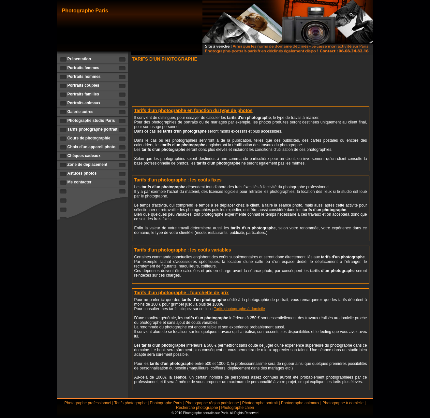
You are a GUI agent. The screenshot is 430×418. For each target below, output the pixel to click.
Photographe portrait (260, 403)
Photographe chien (237, 407)
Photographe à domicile (342, 403)
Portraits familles (83, 94)
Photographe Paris (85, 10)
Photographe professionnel (87, 403)
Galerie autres (80, 111)
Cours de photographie (89, 138)
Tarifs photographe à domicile (239, 309)
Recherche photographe (197, 407)
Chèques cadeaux (84, 155)
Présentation (79, 59)
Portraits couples (83, 85)
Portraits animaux (83, 103)
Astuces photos (82, 173)
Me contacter (79, 182)
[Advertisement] (250, 83)
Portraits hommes (84, 76)
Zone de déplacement (87, 164)
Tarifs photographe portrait (92, 129)
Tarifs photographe (130, 403)
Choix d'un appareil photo (91, 147)
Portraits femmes (83, 67)
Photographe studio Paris (91, 120)
